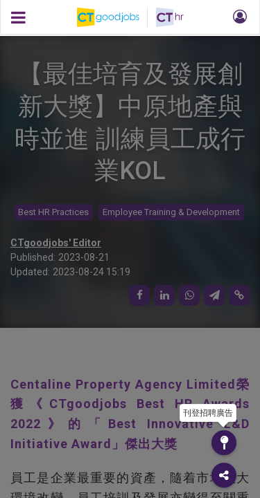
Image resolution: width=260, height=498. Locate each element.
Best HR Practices (53, 212)
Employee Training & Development (171, 212)
